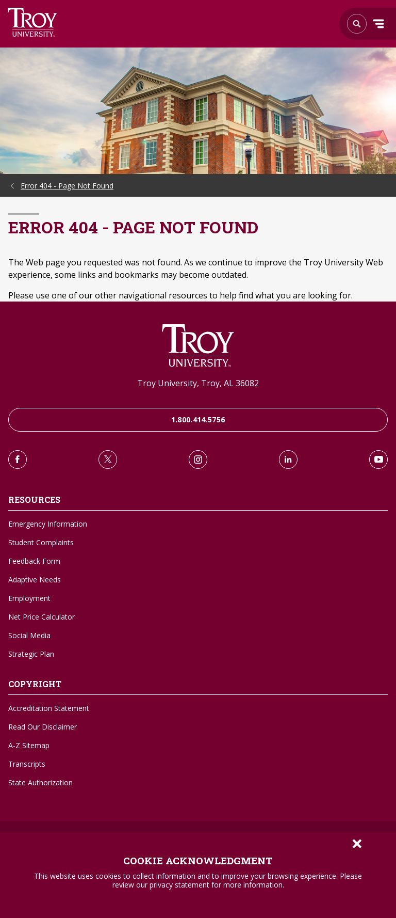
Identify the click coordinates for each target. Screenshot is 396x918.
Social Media (29, 635)
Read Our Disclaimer (42, 727)
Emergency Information (47, 524)
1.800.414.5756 (198, 419)
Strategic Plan (31, 654)
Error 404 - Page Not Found (67, 186)
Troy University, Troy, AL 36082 (198, 383)
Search (33, 22)
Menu (378, 24)
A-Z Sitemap (29, 745)
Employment (29, 598)
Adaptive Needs (34, 579)
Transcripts (26, 764)
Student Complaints (41, 542)
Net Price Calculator (41, 617)
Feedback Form (34, 561)
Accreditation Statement (48, 708)
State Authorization (40, 782)
